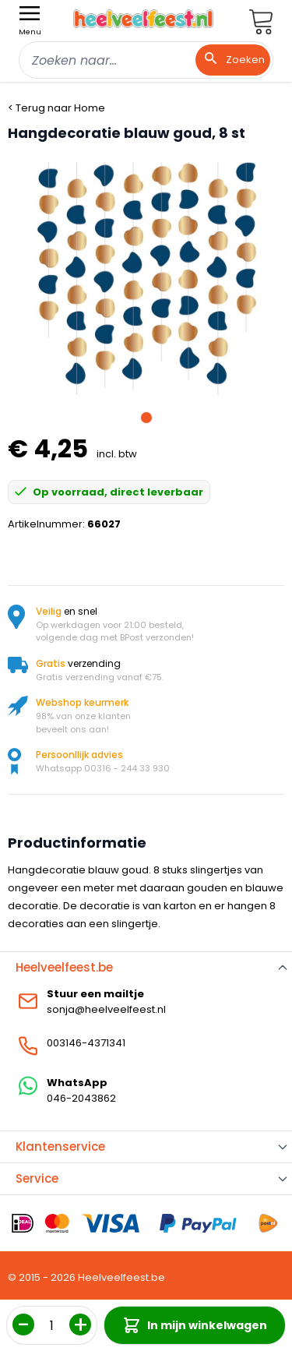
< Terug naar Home (56, 108)
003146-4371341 (86, 1042)
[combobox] (146, 60)
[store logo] (143, 18)
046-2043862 (81, 1098)
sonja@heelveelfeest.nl (106, 1009)
